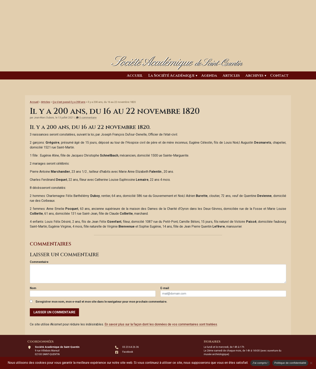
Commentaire (39, 261)
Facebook (127, 351)
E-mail (164, 288)
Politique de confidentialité (290, 362)
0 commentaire (86, 117)
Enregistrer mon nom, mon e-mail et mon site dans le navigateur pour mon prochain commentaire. (101, 301)
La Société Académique (171, 75)
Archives (254, 75)
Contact (279, 75)
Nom (33, 288)
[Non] (311, 363)
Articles (231, 75)
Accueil (135, 75)
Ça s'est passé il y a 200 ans (69, 101)
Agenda (209, 75)
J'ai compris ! (260, 362)
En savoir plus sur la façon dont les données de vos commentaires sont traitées (161, 324)
